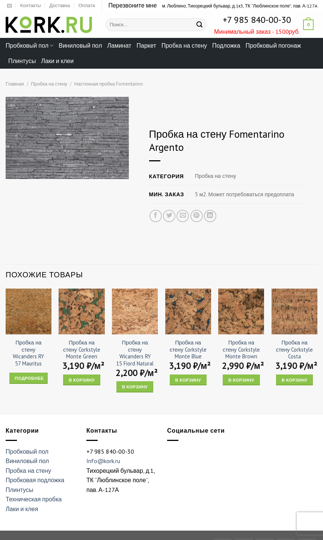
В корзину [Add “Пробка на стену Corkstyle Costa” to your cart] (295, 380)
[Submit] (199, 24)
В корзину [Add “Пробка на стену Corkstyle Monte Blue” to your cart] (188, 380)
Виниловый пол (80, 45)
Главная (15, 84)
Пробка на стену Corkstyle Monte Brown (241, 349)
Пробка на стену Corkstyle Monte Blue (188, 349)
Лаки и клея (22, 509)
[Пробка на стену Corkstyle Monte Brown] (241, 311)
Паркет (146, 45)
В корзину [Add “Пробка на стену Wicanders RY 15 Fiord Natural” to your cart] (135, 387)
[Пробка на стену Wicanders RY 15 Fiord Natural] (135, 311)
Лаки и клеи (57, 61)
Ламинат (119, 45)
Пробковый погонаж (273, 45)
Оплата (86, 5)
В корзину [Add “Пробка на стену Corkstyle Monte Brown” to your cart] (241, 380)
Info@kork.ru (103, 461)
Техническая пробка (34, 499)
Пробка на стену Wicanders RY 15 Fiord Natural (135, 353)
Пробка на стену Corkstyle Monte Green (81, 349)
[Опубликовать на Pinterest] (196, 216)
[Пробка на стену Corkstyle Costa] (294, 311)
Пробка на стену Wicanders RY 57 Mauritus (28, 353)
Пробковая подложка (35, 480)
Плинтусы (22, 61)
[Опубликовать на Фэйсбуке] (155, 216)
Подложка (226, 45)
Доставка (59, 5)
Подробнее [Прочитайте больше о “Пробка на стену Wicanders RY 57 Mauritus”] (29, 378)
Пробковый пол (29, 45)
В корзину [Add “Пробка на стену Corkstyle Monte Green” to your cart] (82, 380)
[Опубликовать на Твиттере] (169, 216)
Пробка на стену (184, 45)
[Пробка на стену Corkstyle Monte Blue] (188, 311)
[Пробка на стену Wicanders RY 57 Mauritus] (28, 311)
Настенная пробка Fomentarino (108, 84)
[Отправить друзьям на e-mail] (183, 216)
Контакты (30, 5)
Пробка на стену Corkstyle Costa (294, 349)
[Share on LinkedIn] (210, 216)
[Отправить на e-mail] (9, 6)
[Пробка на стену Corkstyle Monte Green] (81, 311)
